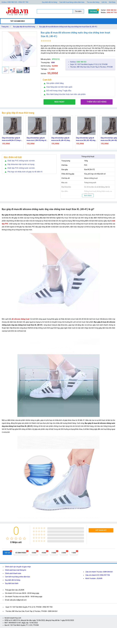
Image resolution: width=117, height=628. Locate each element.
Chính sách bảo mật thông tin (15, 570)
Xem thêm (88, 195)
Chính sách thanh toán (13, 573)
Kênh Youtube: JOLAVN (93, 578)
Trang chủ (6, 26)
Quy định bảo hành (11, 583)
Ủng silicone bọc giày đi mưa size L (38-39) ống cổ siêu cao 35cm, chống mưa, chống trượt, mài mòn (37, 139)
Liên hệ (104, 2)
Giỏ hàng (93, 11)
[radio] (7, 538)
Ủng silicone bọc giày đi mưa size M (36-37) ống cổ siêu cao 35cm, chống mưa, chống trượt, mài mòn (12, 139)
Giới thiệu (112, 2)
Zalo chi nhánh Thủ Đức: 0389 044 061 (99, 572)
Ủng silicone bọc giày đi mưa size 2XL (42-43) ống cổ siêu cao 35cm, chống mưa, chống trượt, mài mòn (86, 139)
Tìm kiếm (78, 11)
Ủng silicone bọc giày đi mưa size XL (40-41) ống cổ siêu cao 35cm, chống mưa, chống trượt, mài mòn (61, 139)
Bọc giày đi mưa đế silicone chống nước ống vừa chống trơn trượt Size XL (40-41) (68, 27)
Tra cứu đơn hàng (93, 2)
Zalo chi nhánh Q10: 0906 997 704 (97, 575)
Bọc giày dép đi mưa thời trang (24, 27)
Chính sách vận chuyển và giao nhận (18, 567)
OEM (53, 62)
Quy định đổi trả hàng (49, 2)
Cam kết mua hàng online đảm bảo (71, 2)
